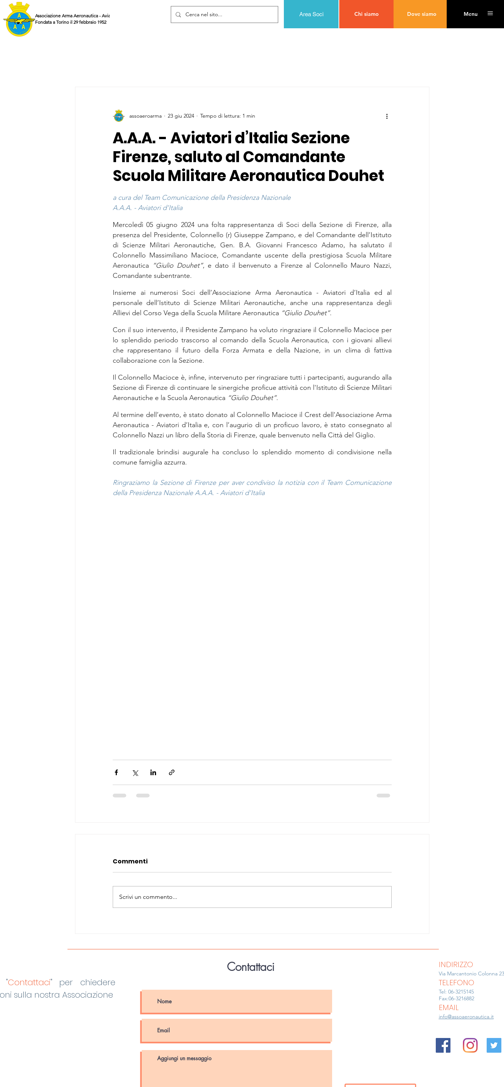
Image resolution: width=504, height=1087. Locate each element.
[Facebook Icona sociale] (443, 1045)
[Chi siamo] (366, 14)
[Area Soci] (311, 14)
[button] (470, 14)
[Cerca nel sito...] (223, 14)
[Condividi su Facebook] (116, 772)
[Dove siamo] (422, 14)
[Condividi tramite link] (171, 772)
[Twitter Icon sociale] (494, 1045)
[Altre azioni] (387, 115)
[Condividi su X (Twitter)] (134, 772)
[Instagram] (470, 1045)
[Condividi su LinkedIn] (153, 772)
